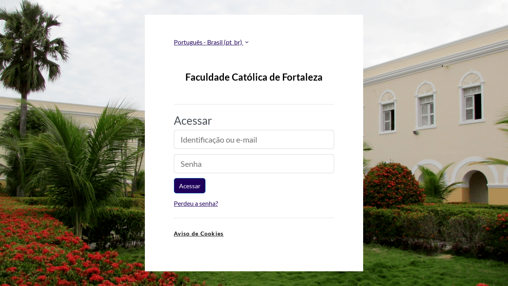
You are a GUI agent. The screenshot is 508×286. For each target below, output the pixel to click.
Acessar (189, 185)
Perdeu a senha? (196, 203)
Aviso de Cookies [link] (198, 233)
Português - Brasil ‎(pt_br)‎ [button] (208, 42)
